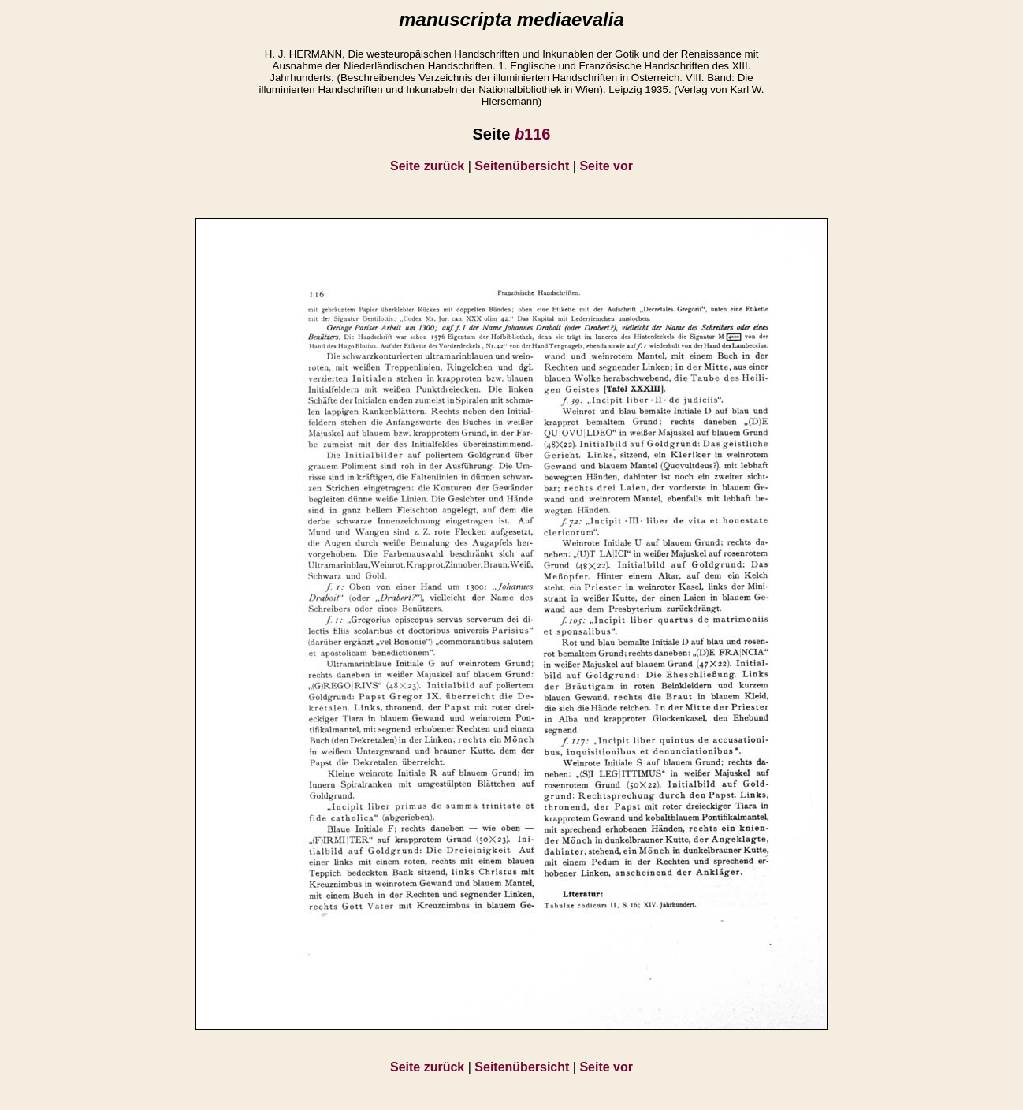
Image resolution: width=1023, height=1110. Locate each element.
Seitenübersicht (521, 166)
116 (533, 134)
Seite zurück (427, 166)
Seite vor (606, 166)
